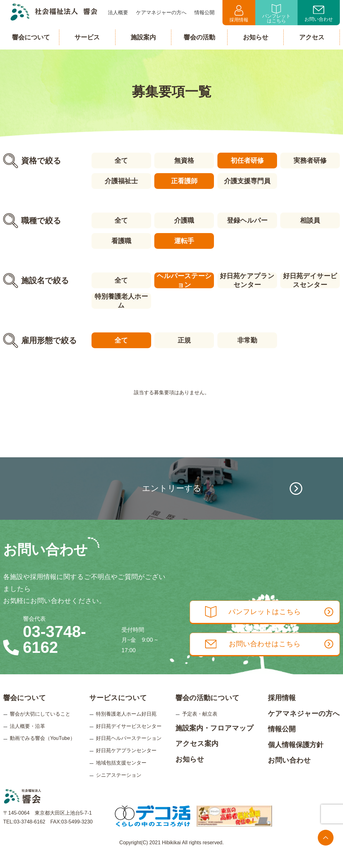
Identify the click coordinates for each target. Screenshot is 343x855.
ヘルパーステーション (184, 280)
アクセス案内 (196, 743)
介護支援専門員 (247, 180)
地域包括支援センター (121, 762)
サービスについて (118, 698)
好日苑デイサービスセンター (310, 280)
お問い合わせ (319, 14)
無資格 (184, 160)
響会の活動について (207, 698)
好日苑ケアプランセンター (247, 280)
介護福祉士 (121, 180)
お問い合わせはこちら (269, 644)
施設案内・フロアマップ (214, 728)
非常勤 (247, 340)
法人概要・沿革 (27, 726)
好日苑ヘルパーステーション (129, 738)
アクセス (311, 37)
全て (121, 160)
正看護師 (184, 180)
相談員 (310, 220)
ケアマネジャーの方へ (304, 713)
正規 (184, 340)
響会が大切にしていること (40, 714)
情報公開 (282, 729)
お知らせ (189, 759)
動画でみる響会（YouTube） (42, 738)
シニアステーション (118, 774)
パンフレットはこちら (276, 13)
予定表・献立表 (199, 714)
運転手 (184, 240)
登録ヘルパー (247, 220)
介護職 (184, 220)
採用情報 (238, 13)
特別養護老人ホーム (121, 301)
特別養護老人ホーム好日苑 (126, 714)
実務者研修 (310, 160)
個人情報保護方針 (295, 745)
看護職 (121, 240)
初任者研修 (247, 160)
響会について (24, 698)
